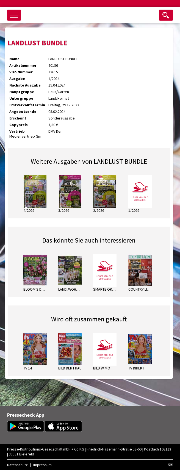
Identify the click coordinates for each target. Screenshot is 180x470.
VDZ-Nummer (21, 71)
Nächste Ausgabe (25, 85)
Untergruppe (21, 98)
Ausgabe (17, 78)
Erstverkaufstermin (27, 104)
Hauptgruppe (21, 91)
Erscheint (17, 118)
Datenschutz (17, 464)
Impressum (42, 464)
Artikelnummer (23, 65)
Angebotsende (22, 111)
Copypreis (18, 124)
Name (14, 58)
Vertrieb (17, 131)
